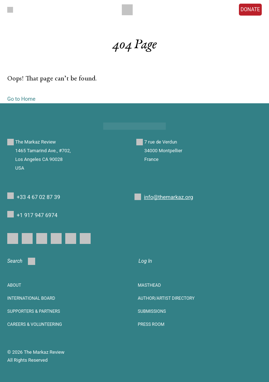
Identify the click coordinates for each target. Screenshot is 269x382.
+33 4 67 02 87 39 (38, 197)
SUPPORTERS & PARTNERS (33, 311)
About (14, 285)
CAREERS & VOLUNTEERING (34, 324)
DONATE (250, 9)
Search (21, 261)
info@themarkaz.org (168, 197)
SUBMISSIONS (152, 311)
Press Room (151, 324)
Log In (145, 261)
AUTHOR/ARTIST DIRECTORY (166, 298)
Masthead (149, 285)
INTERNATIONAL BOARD (31, 298)
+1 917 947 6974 (37, 215)
